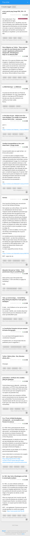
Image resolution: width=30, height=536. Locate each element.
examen (25, 188)
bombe (14, 515)
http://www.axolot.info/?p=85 (15, 511)
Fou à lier (5, 2)
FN (20, 368)
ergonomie (24, 106)
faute (15, 38)
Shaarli (4, 531)
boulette (9, 188)
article (4, 77)
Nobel (22, 466)
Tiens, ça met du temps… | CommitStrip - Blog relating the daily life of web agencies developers (14, 299)
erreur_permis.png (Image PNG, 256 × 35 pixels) (14, 12)
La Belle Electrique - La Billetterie (11, 87)
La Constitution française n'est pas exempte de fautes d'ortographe (15, 329)
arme (4, 515)
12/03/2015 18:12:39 (15, 303)
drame (19, 515)
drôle (25, 319)
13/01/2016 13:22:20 (15, 88)
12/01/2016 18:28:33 (15, 121)
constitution (6, 346)
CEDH (9, 260)
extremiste (14, 368)
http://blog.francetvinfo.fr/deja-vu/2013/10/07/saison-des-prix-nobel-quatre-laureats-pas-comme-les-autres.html (14, 460)
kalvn (23, 534)
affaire (4, 260)
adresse (5, 38)
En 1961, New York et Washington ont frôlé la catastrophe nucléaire (14, 477)
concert (18, 106)
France (14, 77)
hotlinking (25, 288)
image (19, 38)
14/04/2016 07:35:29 (15, 56)
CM (4, 288)
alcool (4, 134)
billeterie (5, 106)
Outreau (4, 197)
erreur (15, 7)
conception (11, 106)
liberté (19, 77)
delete (15, 319)
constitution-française (16, 346)
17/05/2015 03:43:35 (15, 273)
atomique (5, 466)
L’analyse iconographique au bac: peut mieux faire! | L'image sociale (13, 144)
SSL (23, 408)
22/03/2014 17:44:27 (15, 359)
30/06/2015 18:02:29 (15, 147)
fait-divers (15, 134)
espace (19, 188)
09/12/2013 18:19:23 (15, 381)
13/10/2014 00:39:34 (15, 332)
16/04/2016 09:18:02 (15, 15)
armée (9, 515)
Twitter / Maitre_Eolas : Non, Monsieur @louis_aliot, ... (13, 357)
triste (24, 77)
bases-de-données (7, 319)
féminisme (16, 466)
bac (4, 188)
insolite (21, 134)
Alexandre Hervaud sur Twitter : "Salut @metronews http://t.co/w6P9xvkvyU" (13, 271)
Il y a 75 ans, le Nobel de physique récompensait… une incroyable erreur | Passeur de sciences (13, 420)
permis (24, 38)
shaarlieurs (17, 408)
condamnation (16, 260)
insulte (24, 368)
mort (26, 134)
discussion (5, 408)
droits (23, 260)
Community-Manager (11, 288)
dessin (20, 319)
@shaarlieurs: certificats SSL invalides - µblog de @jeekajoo (13, 378)
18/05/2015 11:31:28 (15, 199)
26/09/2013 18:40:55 (15, 479)
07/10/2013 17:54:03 (15, 423)
